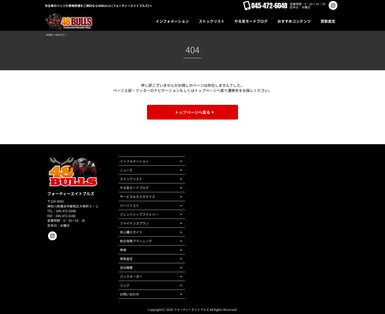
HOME (49, 34)
